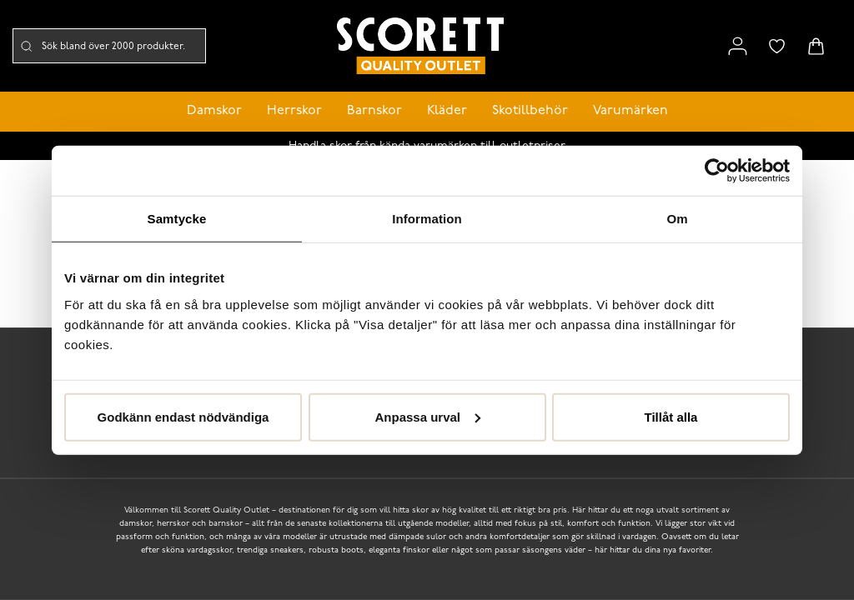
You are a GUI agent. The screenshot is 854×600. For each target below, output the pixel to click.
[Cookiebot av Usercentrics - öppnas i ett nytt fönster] (717, 170)
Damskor (214, 111)
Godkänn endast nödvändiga (183, 416)
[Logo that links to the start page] (420, 46)
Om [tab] (676, 219)
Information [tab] (427, 219)
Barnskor (374, 111)
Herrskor (294, 111)
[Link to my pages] (737, 46)
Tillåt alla (671, 416)
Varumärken (630, 111)
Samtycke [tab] (177, 219)
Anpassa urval (427, 416)
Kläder (447, 111)
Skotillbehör (530, 111)
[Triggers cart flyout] (816, 46)
